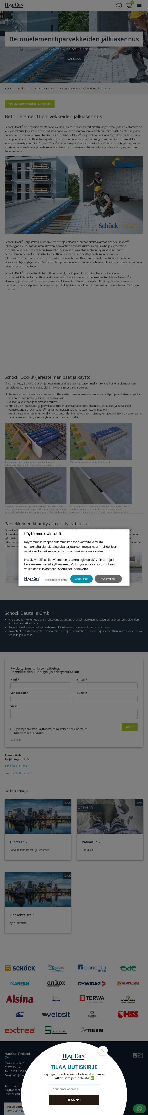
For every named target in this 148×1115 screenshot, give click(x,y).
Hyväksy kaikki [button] (108, 579)
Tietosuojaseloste (56, 580)
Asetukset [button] (81, 579)
